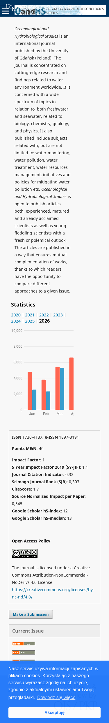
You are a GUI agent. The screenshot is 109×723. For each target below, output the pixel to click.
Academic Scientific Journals (39, 7)
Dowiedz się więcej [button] (56, 697)
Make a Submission (31, 614)
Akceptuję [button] (54, 712)
